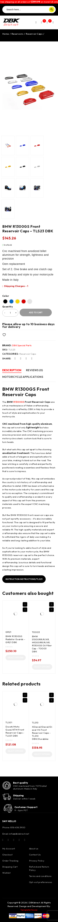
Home (5, 33)
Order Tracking (10, 860)
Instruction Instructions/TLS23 (23, 579)
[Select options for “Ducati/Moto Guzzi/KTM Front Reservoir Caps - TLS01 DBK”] (15, 751)
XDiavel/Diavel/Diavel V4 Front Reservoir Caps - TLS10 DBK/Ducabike (42, 732)
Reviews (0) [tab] (34, 370)
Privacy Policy (36, 860)
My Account (8, 848)
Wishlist (6, 872)
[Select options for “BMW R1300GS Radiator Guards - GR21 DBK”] (15, 657)
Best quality (20, 782)
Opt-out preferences (40, 882)
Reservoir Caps (34, 33)
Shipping (18, 795)
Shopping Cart (10, 866)
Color (5, 296)
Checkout (7, 854)
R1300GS (18, 402)
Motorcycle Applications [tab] (22, 377)
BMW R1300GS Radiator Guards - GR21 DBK (15, 639)
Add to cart (35, 312)
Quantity (7, 306)
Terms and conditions (40, 876)
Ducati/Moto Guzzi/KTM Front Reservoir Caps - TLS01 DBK (14, 731)
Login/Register (36, 22)
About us (33, 848)
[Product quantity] (10, 313)
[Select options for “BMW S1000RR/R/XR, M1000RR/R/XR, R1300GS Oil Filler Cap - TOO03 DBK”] (42, 667)
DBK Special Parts (22, 345)
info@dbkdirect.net (19, 833)
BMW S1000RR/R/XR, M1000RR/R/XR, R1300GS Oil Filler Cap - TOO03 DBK (42, 644)
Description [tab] (11, 370)
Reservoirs (17, 33)
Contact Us (35, 854)
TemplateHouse (28, 909)
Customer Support (25, 807)
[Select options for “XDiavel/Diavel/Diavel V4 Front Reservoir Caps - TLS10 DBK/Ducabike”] (42, 754)
